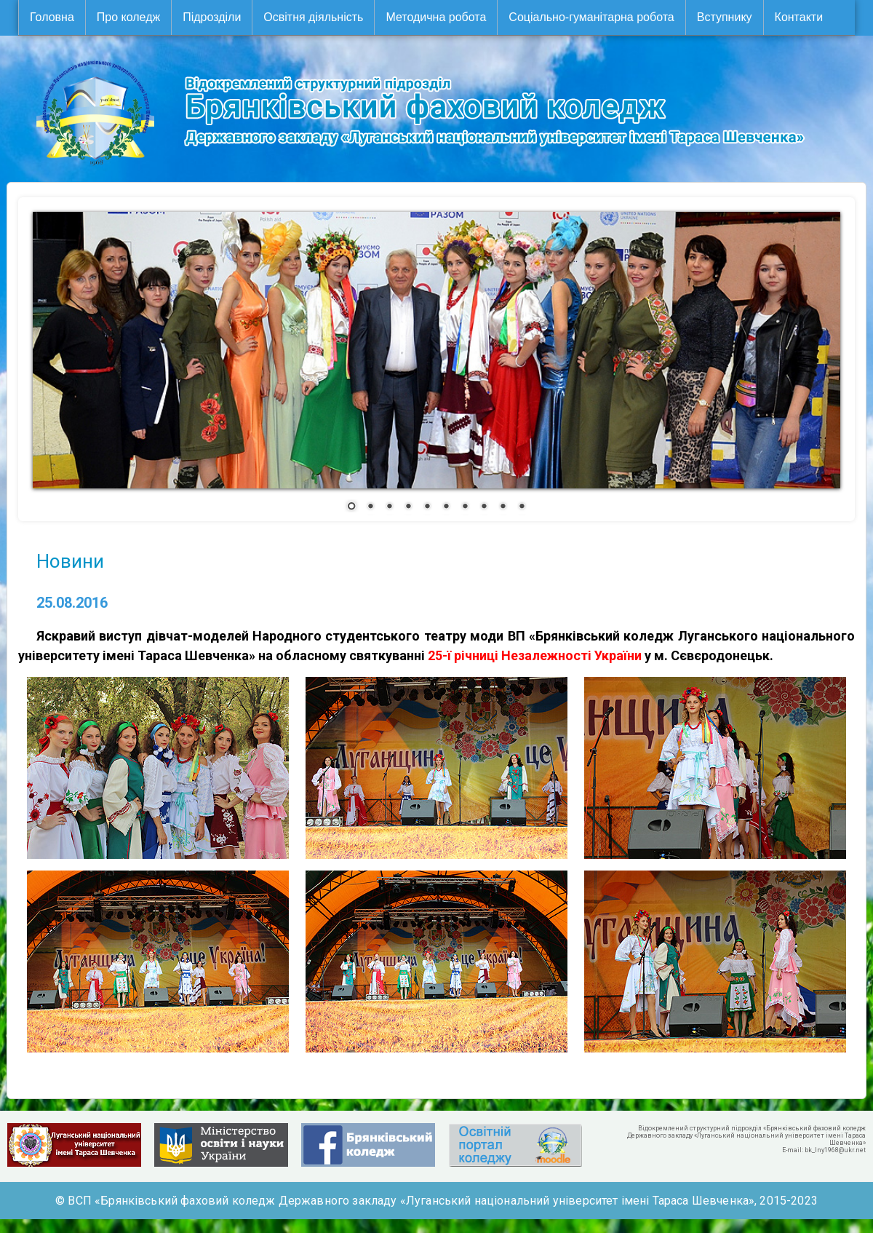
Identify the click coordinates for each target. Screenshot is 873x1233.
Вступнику (724, 17)
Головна (52, 17)
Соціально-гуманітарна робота (591, 17)
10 (522, 507)
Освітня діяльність (313, 17)
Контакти (799, 17)
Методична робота (436, 17)
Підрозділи (212, 17)
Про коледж (128, 17)
